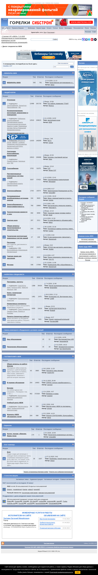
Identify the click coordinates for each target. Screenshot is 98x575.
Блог (9, 452)
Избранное (21, 118)
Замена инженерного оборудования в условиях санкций (23, 330)
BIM (15, 289)
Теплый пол (22, 105)
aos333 (29, 503)
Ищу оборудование (14, 339)
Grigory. (9, 489)
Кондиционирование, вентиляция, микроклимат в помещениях (17, 113)
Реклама (88, 31)
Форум (40, 551)
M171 (49, 140)
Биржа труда (41, 28)
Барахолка (8, 425)
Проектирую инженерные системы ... (61, 435)
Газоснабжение (12, 168)
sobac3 (30, 489)
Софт (94, 31)
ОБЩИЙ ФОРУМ (9, 92)
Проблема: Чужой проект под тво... (61, 459)
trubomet (50, 501)
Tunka (65, 501)
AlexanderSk (64, 341)
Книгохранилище (23, 298)
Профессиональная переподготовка (15, 409)
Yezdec (51, 249)
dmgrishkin (53, 287)
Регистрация (50, 32)
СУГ (49, 168)
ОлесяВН (52, 193)
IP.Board (44, 551)
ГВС (19, 107)
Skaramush (52, 239)
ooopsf (41, 501)
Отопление (11, 100)
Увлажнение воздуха (13, 130)
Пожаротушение (12, 161)
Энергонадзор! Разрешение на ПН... (60, 191)
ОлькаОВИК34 (54, 503)
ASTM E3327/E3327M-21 (57, 308)
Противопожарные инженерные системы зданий (15, 176)
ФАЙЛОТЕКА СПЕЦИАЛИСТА (14, 274)
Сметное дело (12, 220)
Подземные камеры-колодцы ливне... (61, 229)
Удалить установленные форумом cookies (36, 472)
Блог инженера (9, 445)
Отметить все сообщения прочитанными (61, 472)
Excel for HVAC (16, 287)
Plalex (9, 501)
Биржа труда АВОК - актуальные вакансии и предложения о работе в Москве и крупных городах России (87, 256)
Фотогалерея (22, 396)
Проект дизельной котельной (59, 319)
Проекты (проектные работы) (18, 316)
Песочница (11, 242)
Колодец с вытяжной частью (58, 157)
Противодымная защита (15, 122)
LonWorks (21, 142)
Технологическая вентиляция (16, 124)
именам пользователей (46, 493)
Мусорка (10, 265)
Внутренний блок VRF (66, 339)
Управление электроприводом (17, 144)
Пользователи (78, 28)
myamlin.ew (11, 503)
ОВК (19, 248)
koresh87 (37, 489)
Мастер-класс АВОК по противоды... (59, 406)
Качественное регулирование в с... (62, 82)
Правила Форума (18, 28)
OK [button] (78, 572)
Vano (50, 159)
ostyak (51, 143)
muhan (51, 200)
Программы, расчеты (15, 282)
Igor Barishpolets (65, 349)
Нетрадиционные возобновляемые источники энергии (17, 198)
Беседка (10, 388)
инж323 (49, 396)
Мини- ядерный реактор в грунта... (60, 198)
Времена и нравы (52, 394)
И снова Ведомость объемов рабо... (60, 220)
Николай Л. (52, 208)
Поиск (87, 28)
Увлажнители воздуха (66, 347)
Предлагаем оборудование (17, 347)
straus (52, 460)
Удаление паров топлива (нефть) (59, 213)
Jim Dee (32, 501)
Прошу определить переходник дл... (60, 257)
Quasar (17, 501)
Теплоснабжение (12, 105)
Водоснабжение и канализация (17, 250)
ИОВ (50, 122)
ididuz (51, 222)
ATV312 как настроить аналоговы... (60, 247)
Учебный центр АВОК (15, 403)
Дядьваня (52, 181)
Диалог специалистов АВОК (12, 46)
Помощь (93, 28)
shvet (50, 215)
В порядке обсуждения (15, 382)
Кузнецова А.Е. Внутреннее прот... (61, 296)
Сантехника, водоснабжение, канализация (13, 153)
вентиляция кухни (54, 120)
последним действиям (30, 493)
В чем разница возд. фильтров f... (59, 237)
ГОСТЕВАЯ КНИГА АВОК (12, 356)
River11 (51, 106)
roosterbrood (17, 489)
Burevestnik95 (40, 503)
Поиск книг (10, 300)
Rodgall (52, 310)
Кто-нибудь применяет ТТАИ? (58, 103)
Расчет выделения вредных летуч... (61, 286)
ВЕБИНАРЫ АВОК (10, 73)
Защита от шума (12, 126)
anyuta (49, 408)
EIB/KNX (14, 142)
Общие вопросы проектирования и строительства (14, 228)
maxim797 (50, 372)
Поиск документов (24, 309)
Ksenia (25, 489)
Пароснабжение (12, 107)
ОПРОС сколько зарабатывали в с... (59, 382)
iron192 (20, 503)
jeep (58, 501)
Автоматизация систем (15, 133)
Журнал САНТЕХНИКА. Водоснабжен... (60, 415)
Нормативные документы (16, 304)
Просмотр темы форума (54, 370)
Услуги (49, 28)
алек (24, 501)
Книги (61, 28)
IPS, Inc (57, 551)
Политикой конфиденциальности (61, 572)
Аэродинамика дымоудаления (58, 179)
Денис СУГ (52, 170)
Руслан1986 (54, 321)
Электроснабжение (14, 191)
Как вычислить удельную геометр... (60, 205)
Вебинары (31, 28)
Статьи (55, 28)
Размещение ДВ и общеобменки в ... (60, 265)
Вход (45, 32)
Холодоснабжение (13, 120)
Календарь (68, 28)
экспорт (50, 385)
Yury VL (51, 259)
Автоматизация (12, 252)
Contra (51, 231)
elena (52, 85)
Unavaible (52, 437)
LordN (52, 298)
